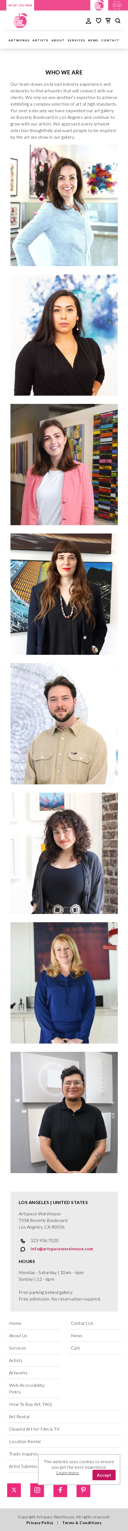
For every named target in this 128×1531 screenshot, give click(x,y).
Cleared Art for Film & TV (34, 1428)
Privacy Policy (39, 1522)
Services (76, 40)
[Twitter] (18, 1490)
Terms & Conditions (82, 1522)
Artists (40, 40)
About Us (18, 1335)
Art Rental (19, 1416)
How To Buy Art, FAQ (30, 1404)
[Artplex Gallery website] (117, 4)
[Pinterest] (87, 1490)
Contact (110, 40)
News (93, 40)
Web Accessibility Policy (27, 1388)
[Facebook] (64, 1490)
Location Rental (25, 1441)
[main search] (118, 21)
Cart (75, 1347)
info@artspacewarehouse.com (56, 1249)
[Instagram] (41, 1490)
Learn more (67, 1472)
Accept (104, 1475)
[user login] (88, 20)
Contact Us (82, 1323)
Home (15, 1323)
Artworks (19, 40)
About (58, 40)
